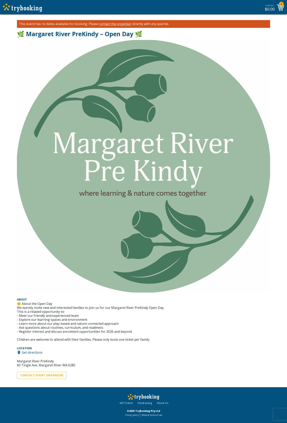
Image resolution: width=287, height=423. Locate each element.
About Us (162, 403)
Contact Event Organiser (41, 375)
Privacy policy (132, 415)
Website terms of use (152, 415)
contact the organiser (115, 24)
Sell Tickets (126, 403)
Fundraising (145, 403)
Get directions (32, 352)
